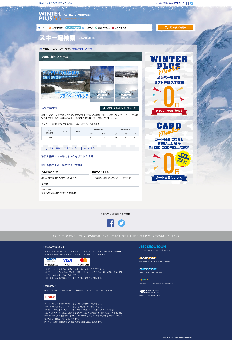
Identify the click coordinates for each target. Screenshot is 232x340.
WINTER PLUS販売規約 (89, 236)
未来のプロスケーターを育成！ (150, 295)
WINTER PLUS (50, 49)
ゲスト (65, 3)
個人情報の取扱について (139, 236)
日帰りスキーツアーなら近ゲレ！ (151, 272)
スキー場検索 (65, 49)
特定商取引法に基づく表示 (114, 236)
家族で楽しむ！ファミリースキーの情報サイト (156, 283)
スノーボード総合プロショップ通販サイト (154, 250)
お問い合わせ (159, 236)
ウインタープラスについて (64, 236)
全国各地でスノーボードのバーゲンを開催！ (155, 261)
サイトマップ (173, 236)
